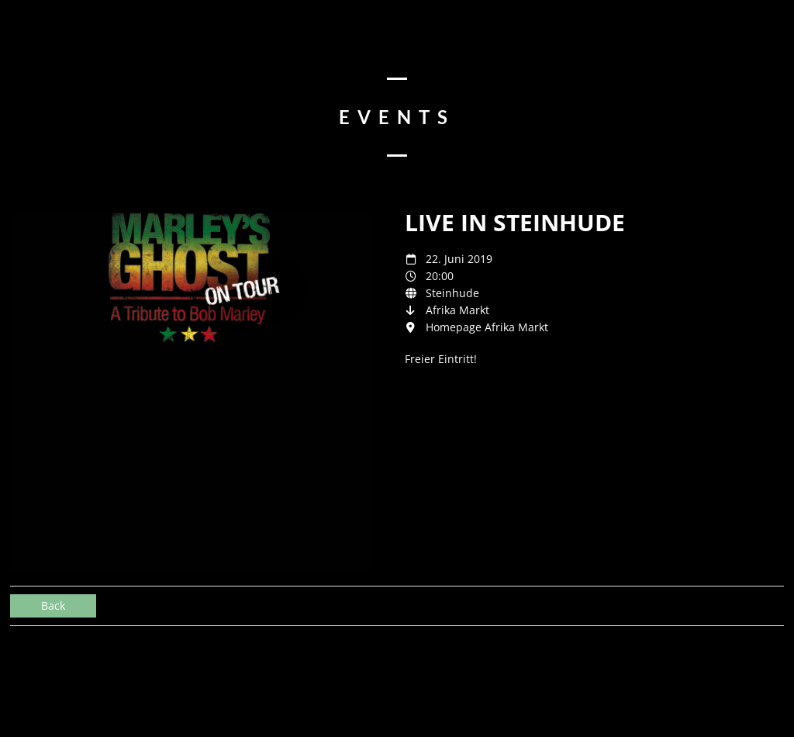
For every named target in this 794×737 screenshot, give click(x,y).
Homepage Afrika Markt (487, 327)
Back (53, 605)
